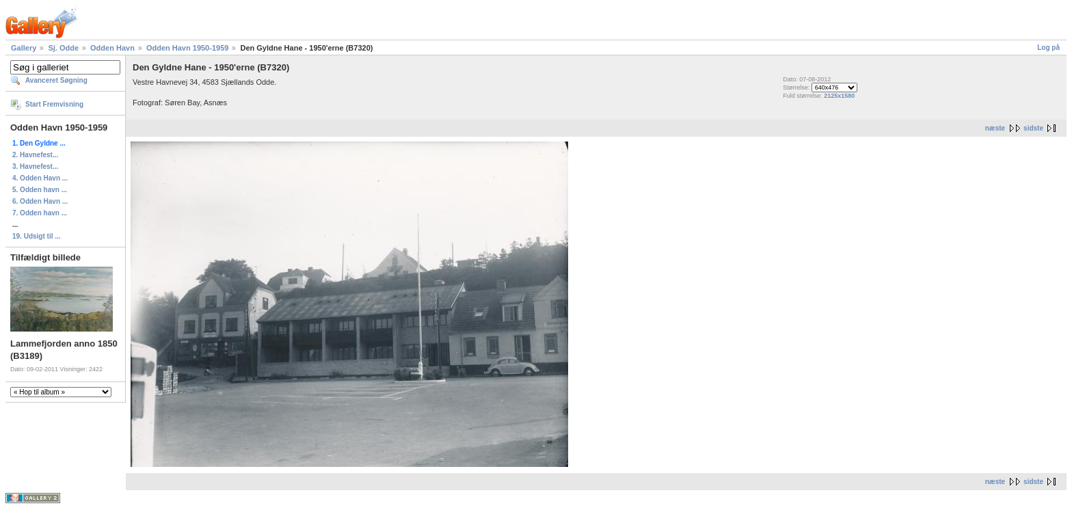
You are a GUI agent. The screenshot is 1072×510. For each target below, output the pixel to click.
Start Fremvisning (54, 104)
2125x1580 (839, 95)
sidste (1033, 128)
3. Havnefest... (35, 166)
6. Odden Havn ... (40, 201)
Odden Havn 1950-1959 (187, 48)
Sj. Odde (63, 48)
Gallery (23, 48)
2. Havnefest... (35, 155)
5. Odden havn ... (39, 189)
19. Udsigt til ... (36, 236)
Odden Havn (112, 48)
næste (995, 128)
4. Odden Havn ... (40, 178)
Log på (1048, 47)
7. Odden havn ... (39, 213)
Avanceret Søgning (56, 80)
